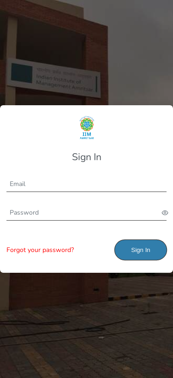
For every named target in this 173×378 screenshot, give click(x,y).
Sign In (140, 249)
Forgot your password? (40, 250)
